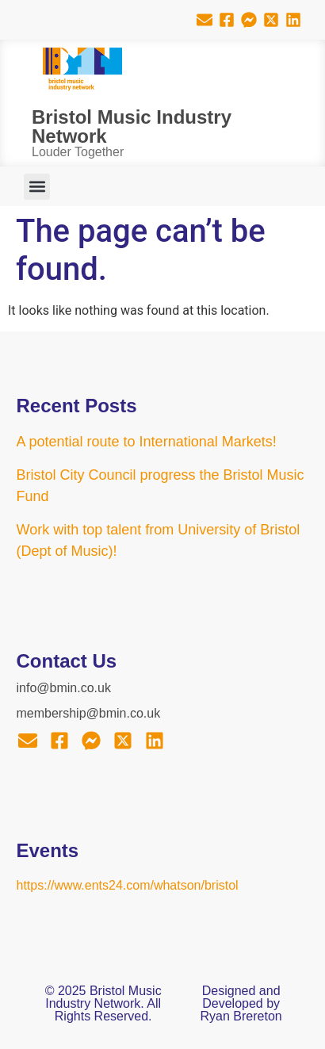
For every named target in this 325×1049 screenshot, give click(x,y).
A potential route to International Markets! (147, 442)
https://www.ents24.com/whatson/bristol (128, 885)
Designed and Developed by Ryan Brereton (241, 1003)
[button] (37, 187)
